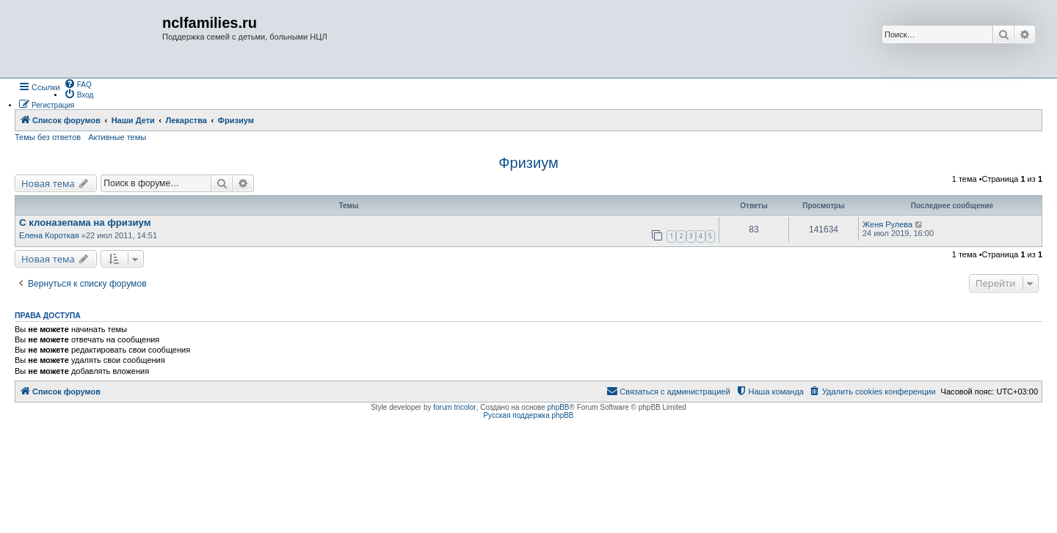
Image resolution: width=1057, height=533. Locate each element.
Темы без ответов (48, 137)
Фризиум (528, 163)
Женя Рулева (887, 224)
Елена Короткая (49, 235)
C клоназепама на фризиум (85, 222)
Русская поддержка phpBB (528, 415)
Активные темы (117, 137)
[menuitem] (78, 83)
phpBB (559, 407)
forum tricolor (454, 407)
